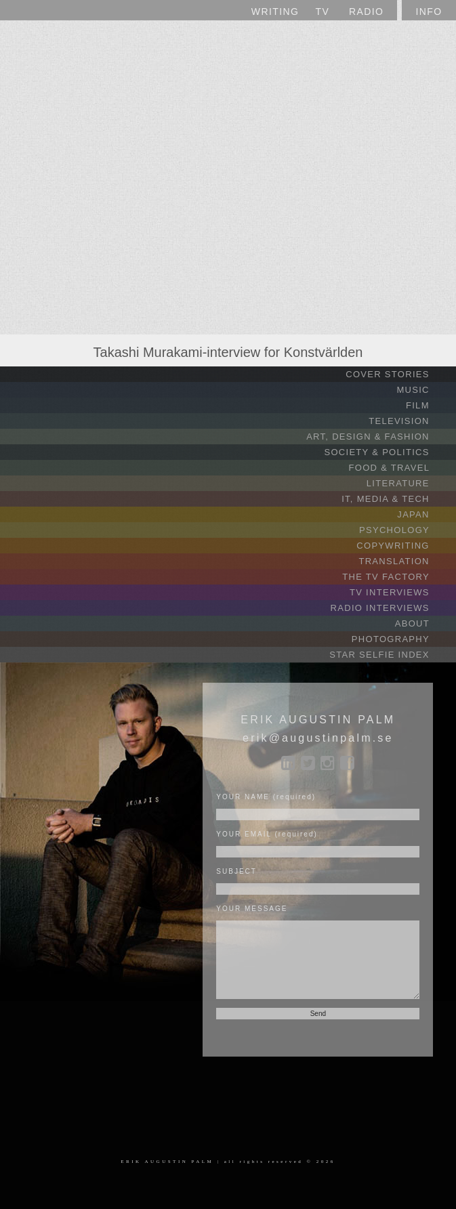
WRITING (275, 11)
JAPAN (425, 514)
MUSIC (424, 390)
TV (323, 11)
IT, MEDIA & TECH (397, 499)
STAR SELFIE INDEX (391, 655)
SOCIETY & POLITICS (388, 452)
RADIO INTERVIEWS (392, 608)
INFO (428, 11)
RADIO (366, 11)
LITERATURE (410, 483)
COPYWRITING (404, 545)
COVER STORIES (399, 374)
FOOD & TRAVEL (401, 468)
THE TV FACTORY (397, 577)
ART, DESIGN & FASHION (379, 436)
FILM (429, 405)
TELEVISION (411, 421)
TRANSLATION (405, 561)
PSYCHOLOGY (406, 530)
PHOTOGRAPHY (402, 639)
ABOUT (424, 623)
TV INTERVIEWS (401, 592)
